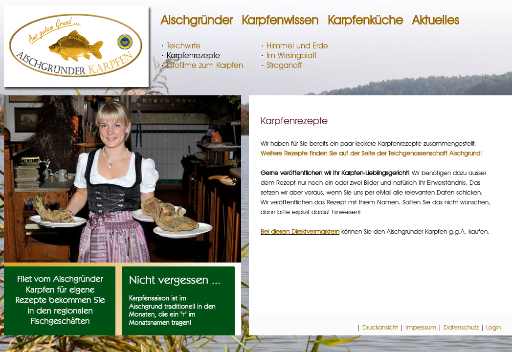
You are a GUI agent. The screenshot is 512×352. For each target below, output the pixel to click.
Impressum (420, 327)
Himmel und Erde (297, 45)
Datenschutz (461, 327)
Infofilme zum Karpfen (205, 65)
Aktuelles (435, 20)
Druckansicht (380, 327)
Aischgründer (196, 20)
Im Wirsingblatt (291, 55)
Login (493, 327)
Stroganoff (284, 65)
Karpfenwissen (280, 20)
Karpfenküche (365, 20)
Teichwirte (183, 45)
